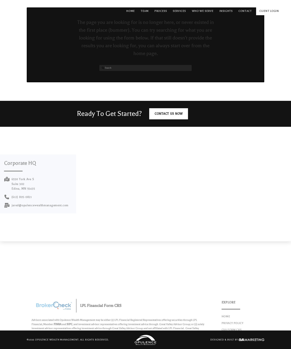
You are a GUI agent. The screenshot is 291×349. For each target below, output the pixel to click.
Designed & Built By (237, 340)
